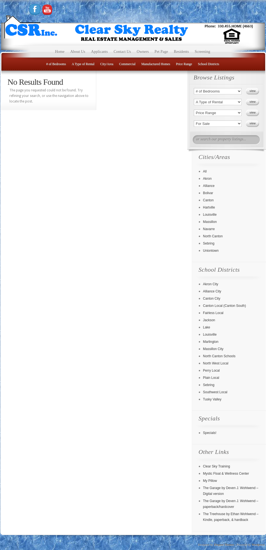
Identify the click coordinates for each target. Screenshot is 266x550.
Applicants (99, 52)
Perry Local (211, 370)
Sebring (208, 243)
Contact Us (122, 52)
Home (59, 52)
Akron (207, 179)
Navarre (209, 229)
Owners (143, 52)
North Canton (213, 236)
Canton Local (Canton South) (224, 306)
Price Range (184, 64)
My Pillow (210, 481)
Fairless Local (213, 313)
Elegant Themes (224, 544)
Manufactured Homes (155, 64)
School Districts (208, 64)
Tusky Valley (212, 399)
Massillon (210, 222)
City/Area (106, 64)
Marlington (210, 342)
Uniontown (211, 251)
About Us (77, 52)
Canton (208, 200)
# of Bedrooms (56, 64)
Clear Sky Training (216, 466)
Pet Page (161, 52)
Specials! (210, 433)
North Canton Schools (219, 356)
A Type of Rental (83, 64)
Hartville (209, 207)
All (205, 171)
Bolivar (208, 193)
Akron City (210, 284)
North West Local (215, 363)
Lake (206, 327)
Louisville (210, 215)
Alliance (209, 186)
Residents (181, 52)
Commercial (127, 64)
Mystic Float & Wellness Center (226, 474)
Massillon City (213, 349)
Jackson (209, 320)
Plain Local (211, 378)
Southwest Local (215, 392)
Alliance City (212, 291)
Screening (202, 52)
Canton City (211, 298)
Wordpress (258, 544)
